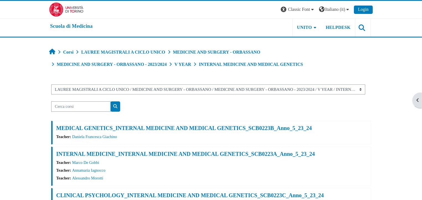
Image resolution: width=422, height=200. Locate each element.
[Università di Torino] (66, 9)
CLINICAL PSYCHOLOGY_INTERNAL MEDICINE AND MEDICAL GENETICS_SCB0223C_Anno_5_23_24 (190, 195)
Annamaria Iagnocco (88, 170)
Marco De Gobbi (85, 162)
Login (363, 9)
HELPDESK (338, 27)
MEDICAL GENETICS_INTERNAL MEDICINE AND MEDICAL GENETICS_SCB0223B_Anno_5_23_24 (184, 128)
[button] (298, 9)
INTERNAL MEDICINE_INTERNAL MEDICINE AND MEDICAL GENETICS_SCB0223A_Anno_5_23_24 (185, 154)
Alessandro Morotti (87, 178)
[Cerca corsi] (81, 106)
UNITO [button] (304, 27)
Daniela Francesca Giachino (94, 136)
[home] (71, 26)
